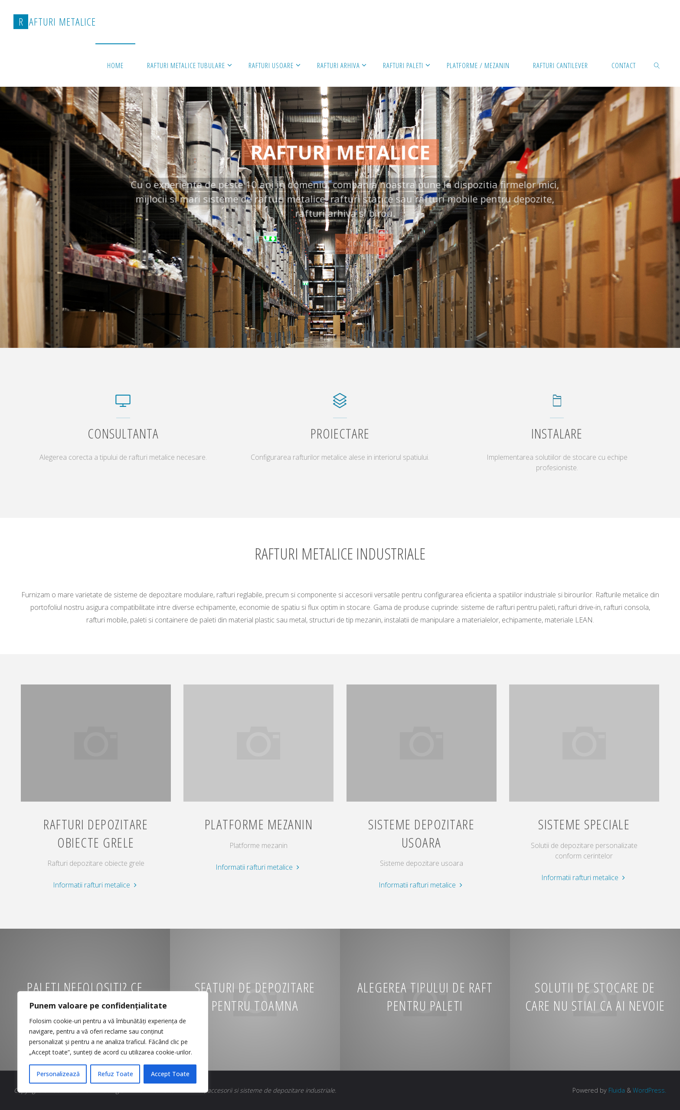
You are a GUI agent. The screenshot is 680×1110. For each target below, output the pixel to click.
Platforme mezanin (259, 824)
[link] (656, 65)
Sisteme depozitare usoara (421, 833)
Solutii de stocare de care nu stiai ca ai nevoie (595, 996)
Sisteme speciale (584, 824)
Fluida (616, 1090)
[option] (340, 195)
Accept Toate (170, 1074)
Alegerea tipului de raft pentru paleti (425, 996)
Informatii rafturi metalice (96, 885)
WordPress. (649, 1090)
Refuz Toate (115, 1074)
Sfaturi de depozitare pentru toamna (255, 996)
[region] (112, 1042)
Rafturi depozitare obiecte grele (95, 833)
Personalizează (58, 1074)
